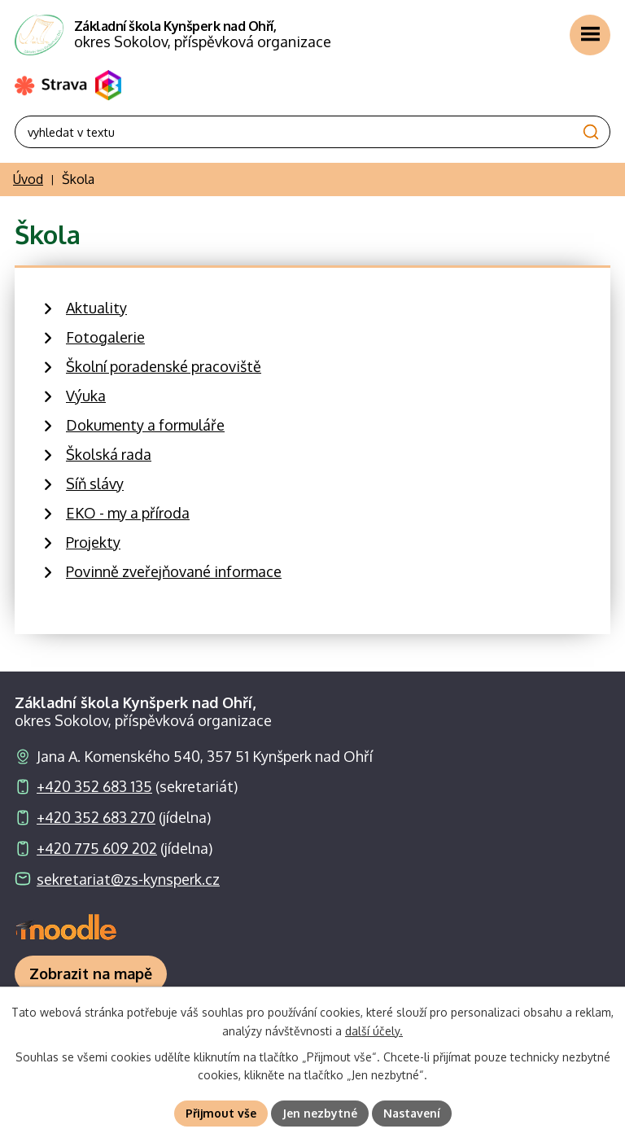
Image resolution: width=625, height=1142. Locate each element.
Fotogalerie (105, 337)
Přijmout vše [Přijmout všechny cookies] (221, 1113)
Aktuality (96, 308)
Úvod (28, 179)
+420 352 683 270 (96, 817)
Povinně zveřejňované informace (174, 571)
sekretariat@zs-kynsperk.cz (128, 879)
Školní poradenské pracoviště (163, 366)
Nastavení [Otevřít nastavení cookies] (411, 1113)
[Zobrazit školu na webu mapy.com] (91, 974)
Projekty (93, 542)
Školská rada (108, 454)
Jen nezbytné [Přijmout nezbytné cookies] (319, 1113)
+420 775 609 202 (97, 848)
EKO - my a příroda (128, 513)
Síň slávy (95, 483)
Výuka (86, 396)
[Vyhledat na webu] (312, 132)
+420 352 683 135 (94, 786)
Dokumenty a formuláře (145, 425)
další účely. (374, 1031)
